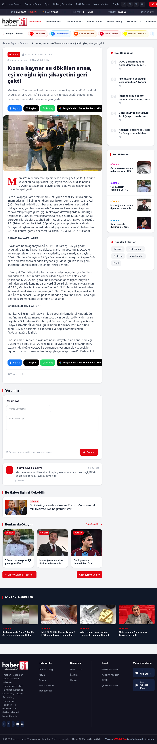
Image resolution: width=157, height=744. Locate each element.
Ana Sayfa (35, 21)
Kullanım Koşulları (110, 674)
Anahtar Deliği (114, 21)
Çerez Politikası (109, 685)
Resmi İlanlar (94, 21)
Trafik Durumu (83, 4)
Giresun (117, 249)
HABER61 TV (134, 21)
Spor (47, 4)
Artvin (42, 674)
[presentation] (29, 441)
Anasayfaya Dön (89, 574)
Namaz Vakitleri (101, 4)
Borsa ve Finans (33, 4)
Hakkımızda (76, 669)
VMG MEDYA (120, 739)
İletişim (74, 674)
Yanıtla (19, 481)
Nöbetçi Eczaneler (62, 4)
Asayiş (42, 680)
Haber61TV (38, 34)
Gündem (24, 43)
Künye (73, 680)
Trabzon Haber (73, 21)
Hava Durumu (14, 4)
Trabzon (118, 256)
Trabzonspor (53, 21)
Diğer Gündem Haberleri (19, 574)
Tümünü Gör (94, 524)
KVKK (104, 680)
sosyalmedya (136, 256)
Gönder (89, 452)
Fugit (116, 263)
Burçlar (116, 4)
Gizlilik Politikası (109, 669)
